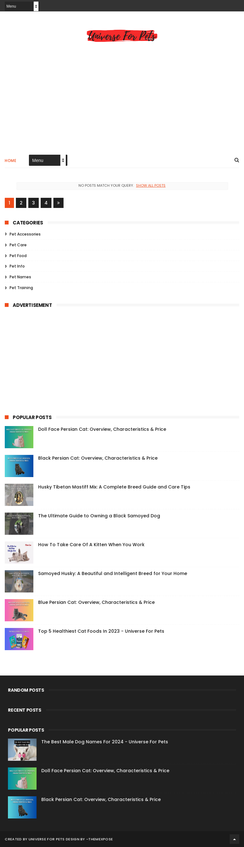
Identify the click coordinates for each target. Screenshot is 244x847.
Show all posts (151, 185)
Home (10, 160)
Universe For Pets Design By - (59, 839)
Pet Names (20, 277)
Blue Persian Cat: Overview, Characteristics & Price (96, 602)
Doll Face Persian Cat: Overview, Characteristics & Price (102, 429)
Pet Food (18, 255)
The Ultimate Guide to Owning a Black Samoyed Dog (99, 516)
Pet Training (21, 287)
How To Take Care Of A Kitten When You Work (91, 544)
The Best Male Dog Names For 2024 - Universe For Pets (104, 742)
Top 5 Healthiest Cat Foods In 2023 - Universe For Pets (101, 631)
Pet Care (18, 245)
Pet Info (17, 266)
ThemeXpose (100, 839)
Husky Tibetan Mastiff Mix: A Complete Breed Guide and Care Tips (114, 487)
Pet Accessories (25, 234)
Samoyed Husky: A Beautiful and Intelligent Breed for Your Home (112, 573)
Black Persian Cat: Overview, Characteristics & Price (98, 458)
